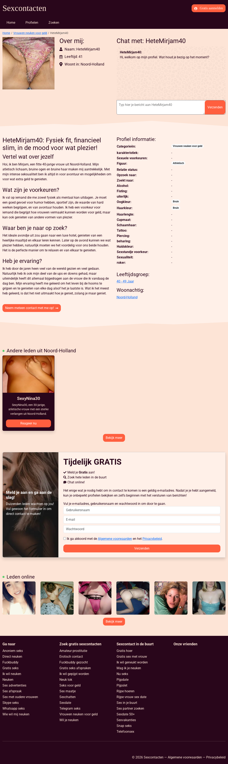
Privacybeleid (152, 539)
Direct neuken (12, 657)
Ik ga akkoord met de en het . (113, 539)
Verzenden (215, 107)
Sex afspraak (12, 691)
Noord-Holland (127, 297)
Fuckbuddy (10, 662)
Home (11, 23)
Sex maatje (67, 691)
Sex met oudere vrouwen (20, 697)
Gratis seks (10, 668)
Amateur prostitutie (73, 651)
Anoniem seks (12, 651)
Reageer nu (28, 423)
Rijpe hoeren (125, 691)
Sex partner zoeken (130, 708)
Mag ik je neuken (129, 668)
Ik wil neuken (11, 674)
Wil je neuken (69, 720)
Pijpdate (122, 680)
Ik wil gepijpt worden (74, 674)
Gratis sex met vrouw (132, 657)
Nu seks (122, 674)
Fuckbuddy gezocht (73, 662)
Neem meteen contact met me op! (31, 308)
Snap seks (124, 726)
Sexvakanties (126, 720)
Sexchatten (67, 697)
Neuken (7, 680)
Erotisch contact (71, 657)
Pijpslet (122, 685)
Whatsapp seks (13, 708)
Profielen (31, 23)
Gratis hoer (124, 651)
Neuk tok (65, 680)
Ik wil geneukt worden (132, 662)
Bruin (176, 201)
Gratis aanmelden (208, 8)
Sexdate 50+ (126, 714)
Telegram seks (69, 708)
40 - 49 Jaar (125, 281)
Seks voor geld (70, 685)
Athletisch (178, 163)
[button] (28, 63)
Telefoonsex (125, 732)
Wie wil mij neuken (15, 714)
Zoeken (54, 23)
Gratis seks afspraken (75, 668)
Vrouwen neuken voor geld (30, 33)
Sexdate (65, 703)
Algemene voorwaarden (115, 539)
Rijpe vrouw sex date (131, 697)
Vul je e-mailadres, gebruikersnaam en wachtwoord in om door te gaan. (141, 508)
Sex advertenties (14, 685)
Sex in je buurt (127, 703)
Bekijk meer (114, 438)
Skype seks (10, 703)
